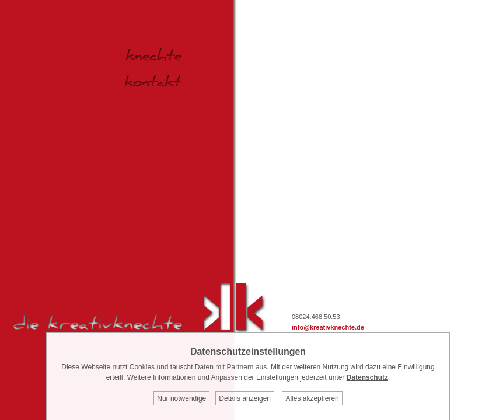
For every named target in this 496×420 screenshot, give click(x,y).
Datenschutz (367, 377)
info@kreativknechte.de (328, 327)
